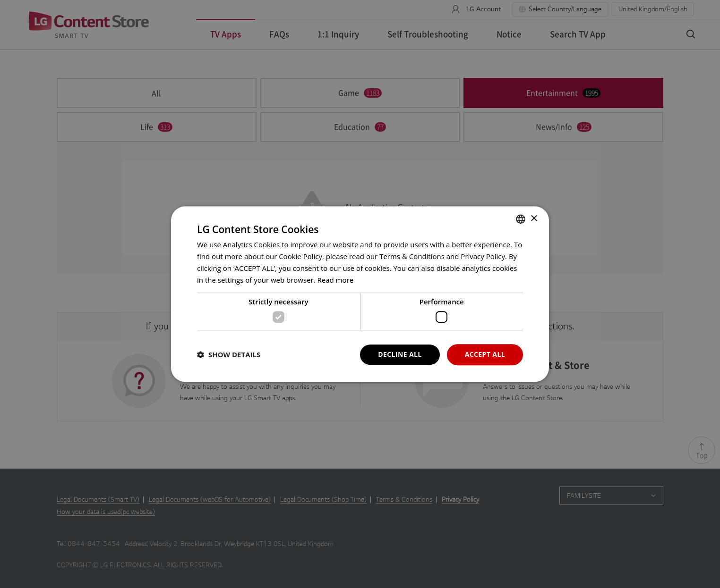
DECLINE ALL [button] (399, 354)
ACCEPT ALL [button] (485, 354)
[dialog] (360, 294)
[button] (228, 354)
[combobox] (520, 219)
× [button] (533, 218)
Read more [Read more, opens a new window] (335, 280)
